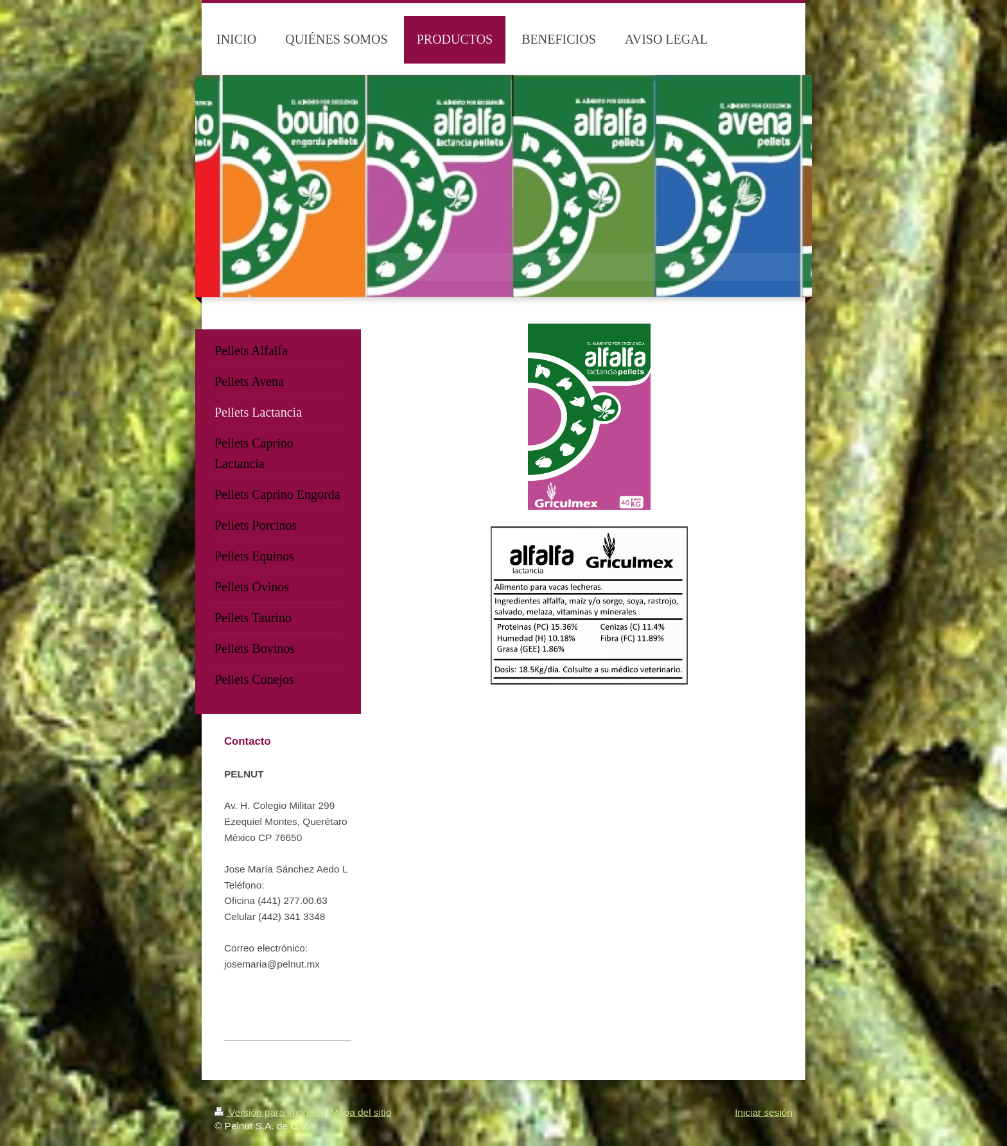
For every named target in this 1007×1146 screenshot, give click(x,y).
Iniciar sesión (763, 1112)
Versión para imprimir (270, 1112)
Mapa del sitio (360, 1112)
